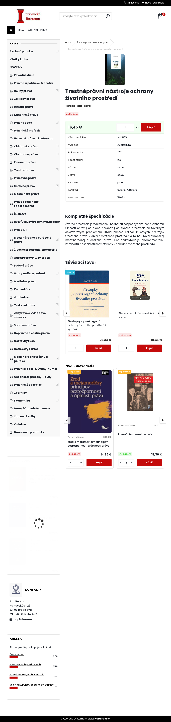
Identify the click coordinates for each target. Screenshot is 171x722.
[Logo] (30, 16)
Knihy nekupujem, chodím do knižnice (32, 684)
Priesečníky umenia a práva (136, 434)
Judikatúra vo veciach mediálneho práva (42, 519)
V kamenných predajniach (25, 664)
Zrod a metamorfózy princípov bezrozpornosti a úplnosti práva (89, 443)
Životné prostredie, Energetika (93, 42)
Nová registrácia (154, 2)
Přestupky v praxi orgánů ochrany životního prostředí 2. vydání (87, 325)
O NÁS (21, 30)
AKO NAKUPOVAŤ (38, 30)
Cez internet (17, 654)
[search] (108, 16)
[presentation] (66, 313)
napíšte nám (23, 619)
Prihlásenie (133, 2)
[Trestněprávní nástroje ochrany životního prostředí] (115, 69)
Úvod (68, 42)
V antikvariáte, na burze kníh (27, 674)
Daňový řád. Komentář (42, 550)
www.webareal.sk (99, 718)
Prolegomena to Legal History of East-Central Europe (42, 479)
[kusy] (125, 127)
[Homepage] (11, 30)
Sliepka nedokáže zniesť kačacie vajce (139, 315)
